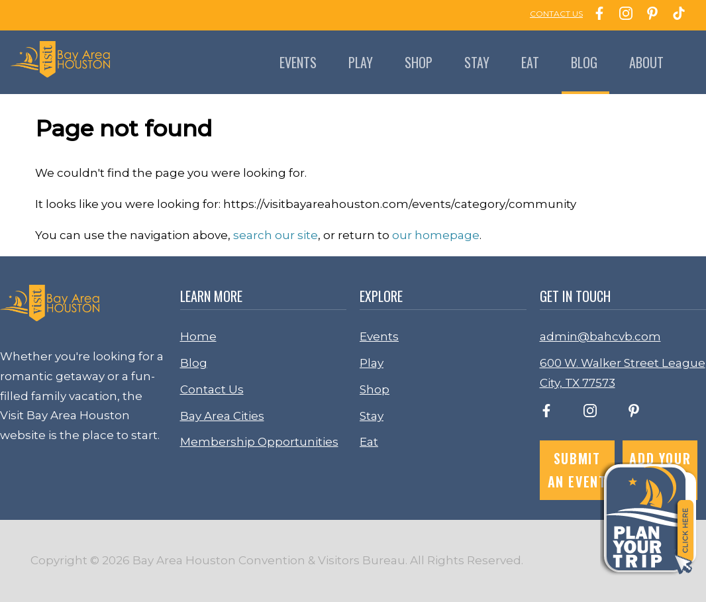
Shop (418, 62)
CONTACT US (556, 14)
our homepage (435, 235)
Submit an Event (577, 469)
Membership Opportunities (259, 441)
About (646, 62)
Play (360, 62)
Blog (584, 62)
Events (298, 62)
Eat (530, 62)
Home (198, 336)
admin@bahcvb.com (600, 336)
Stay (476, 62)
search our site (275, 235)
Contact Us (212, 389)
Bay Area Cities (222, 416)
